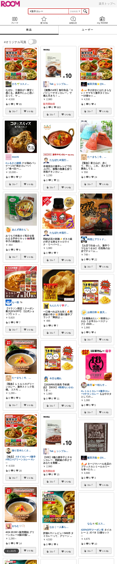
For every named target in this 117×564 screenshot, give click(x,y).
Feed (14, 20)
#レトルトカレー (90, 391)
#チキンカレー (91, 394)
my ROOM (102, 20)
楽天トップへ (107, 3)
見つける (44, 20)
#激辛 (32, 456)
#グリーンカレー (21, 459)
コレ (15, 111)
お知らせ (73, 20)
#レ (33, 459)
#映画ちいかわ (65, 387)
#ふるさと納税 (13, 163)
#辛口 (9, 459)
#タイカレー (22, 456)
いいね (30, 111)
